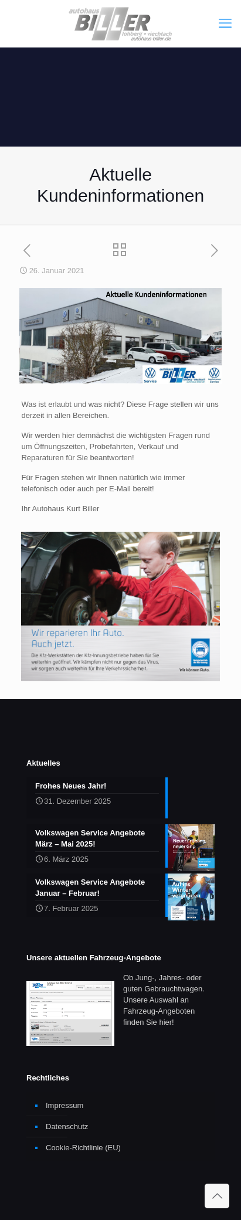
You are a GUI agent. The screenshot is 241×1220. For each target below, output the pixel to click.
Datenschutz (67, 1126)
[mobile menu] (225, 23)
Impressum (64, 1105)
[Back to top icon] (217, 1196)
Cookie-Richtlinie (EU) (83, 1147)
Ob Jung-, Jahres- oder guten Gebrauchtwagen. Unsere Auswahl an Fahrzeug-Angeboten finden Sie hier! (164, 1000)
